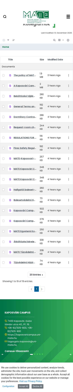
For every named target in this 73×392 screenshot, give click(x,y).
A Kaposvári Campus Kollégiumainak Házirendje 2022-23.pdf (25, 85)
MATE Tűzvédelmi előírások (25, 252)
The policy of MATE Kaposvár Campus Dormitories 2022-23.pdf (25, 75)
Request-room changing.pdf (25, 127)
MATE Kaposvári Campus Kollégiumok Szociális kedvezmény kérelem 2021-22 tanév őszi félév (25, 169)
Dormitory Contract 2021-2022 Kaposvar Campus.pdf (25, 117)
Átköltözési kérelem (25, 241)
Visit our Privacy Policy (30, 381)
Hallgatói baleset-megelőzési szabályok (25, 189)
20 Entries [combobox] (37, 274)
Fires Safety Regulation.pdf (25, 148)
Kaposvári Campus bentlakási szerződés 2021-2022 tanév (25, 220)
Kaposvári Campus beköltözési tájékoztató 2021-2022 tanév (25, 210)
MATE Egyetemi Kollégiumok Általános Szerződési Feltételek (25, 231)
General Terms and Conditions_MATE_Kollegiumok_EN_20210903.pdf (25, 106)
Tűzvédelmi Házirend (25, 262)
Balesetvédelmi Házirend (25, 200)
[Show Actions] (68, 75)
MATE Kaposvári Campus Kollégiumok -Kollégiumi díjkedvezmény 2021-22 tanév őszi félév (25, 179)
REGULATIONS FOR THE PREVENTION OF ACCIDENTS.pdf (25, 137)
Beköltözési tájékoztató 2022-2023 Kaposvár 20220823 (25, 96)
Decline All (37, 386)
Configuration (8, 386)
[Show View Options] (61, 40)
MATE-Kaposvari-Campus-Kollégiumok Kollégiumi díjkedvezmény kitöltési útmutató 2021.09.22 (25, 158)
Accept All (23, 386)
